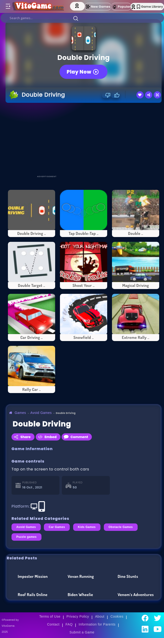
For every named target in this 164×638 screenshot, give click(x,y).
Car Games (57, 527)
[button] (75, 18)
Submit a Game (82, 632)
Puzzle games (26, 537)
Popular (121, 6)
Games (20, 413)
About (99, 616)
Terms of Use (49, 616)
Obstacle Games (121, 527)
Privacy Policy (77, 616)
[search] (82, 18)
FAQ (69, 624)
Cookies (117, 616)
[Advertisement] (85, 138)
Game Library (150, 6)
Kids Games (87, 527)
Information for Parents (97, 624)
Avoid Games (41, 413)
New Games (97, 6)
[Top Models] (79, 5)
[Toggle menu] (7, 6)
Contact (53, 624)
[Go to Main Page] (38, 6)
